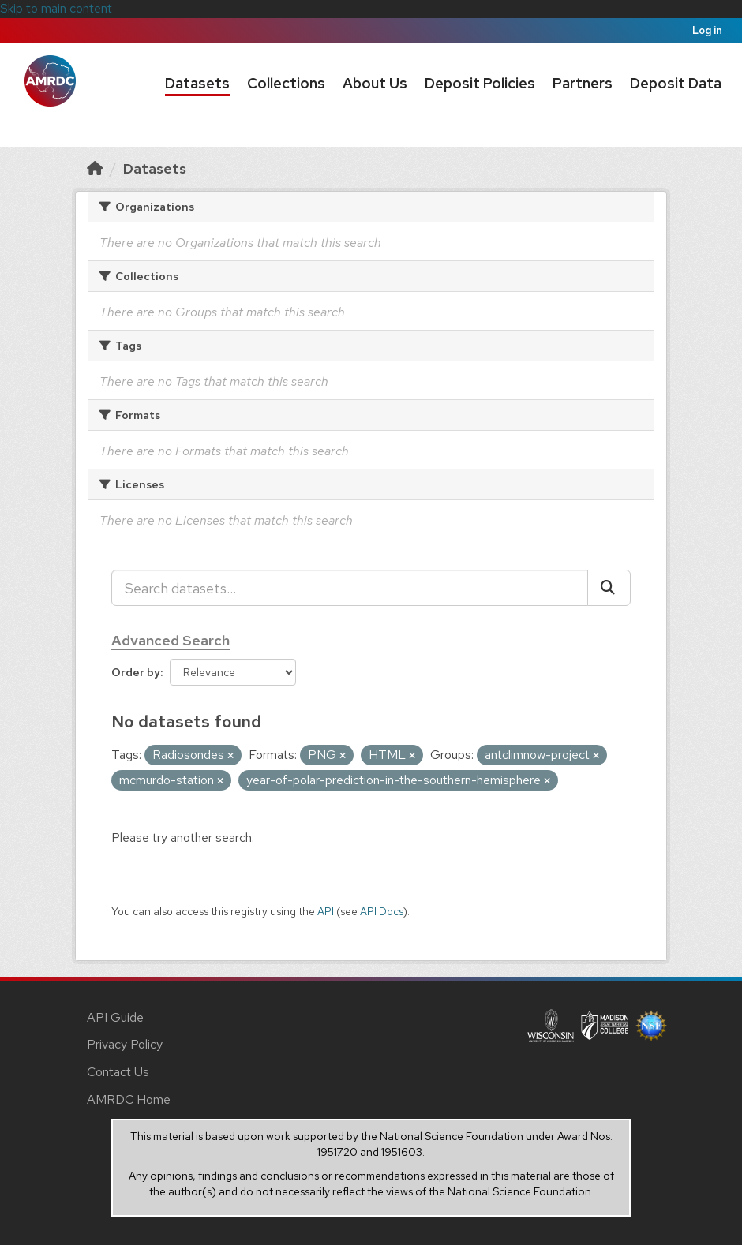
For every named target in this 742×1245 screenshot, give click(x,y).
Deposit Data (675, 83)
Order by (135, 672)
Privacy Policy (125, 1044)
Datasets (197, 83)
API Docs (381, 911)
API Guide (115, 1017)
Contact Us (118, 1072)
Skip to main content (56, 8)
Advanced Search (170, 640)
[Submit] (609, 588)
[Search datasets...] (349, 588)
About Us (375, 83)
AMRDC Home (129, 1099)
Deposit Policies (480, 83)
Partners (583, 83)
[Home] (95, 168)
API (325, 911)
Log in (707, 30)
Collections (286, 83)
